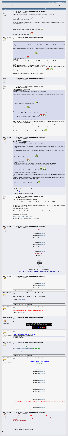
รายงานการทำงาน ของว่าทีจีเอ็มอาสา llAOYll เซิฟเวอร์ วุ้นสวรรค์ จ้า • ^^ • (53, 5)
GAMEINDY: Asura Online (6, 5)
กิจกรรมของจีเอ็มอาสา (37, 5)
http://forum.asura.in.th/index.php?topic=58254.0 (22, 216)
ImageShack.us (42, 233)
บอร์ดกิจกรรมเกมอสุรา (29, 5)
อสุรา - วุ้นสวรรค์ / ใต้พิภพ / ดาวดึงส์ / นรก (18, 5)
